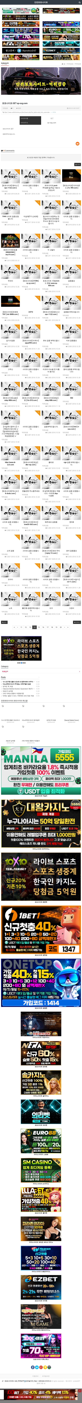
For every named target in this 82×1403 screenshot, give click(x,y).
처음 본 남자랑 (7, 691)
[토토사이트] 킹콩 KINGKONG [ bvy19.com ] (10, 252)
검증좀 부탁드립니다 (71, 312)
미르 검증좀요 (71, 341)
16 (43, 627)
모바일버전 (46, 1376)
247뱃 (31, 312)
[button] (77, 164)
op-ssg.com (51, 123)
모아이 (10, 579)
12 (26, 627)
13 (30, 627)
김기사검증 (10, 341)
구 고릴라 (51, 250)
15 (39, 627)
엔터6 (71, 522)
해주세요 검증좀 (51, 522)
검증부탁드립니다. (51, 427)
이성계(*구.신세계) (31, 216)
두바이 (10, 281)
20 (61, 627)
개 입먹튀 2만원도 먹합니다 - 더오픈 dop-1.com (51, 493)
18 (52, 627)
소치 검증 (10, 551)
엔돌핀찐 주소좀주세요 (31, 491)
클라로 (51, 462)
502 (71, 398)
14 (34, 627)
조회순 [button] (77, 622)
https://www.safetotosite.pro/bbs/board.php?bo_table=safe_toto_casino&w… (29, 112)
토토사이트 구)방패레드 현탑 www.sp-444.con (51, 283)
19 (56, 627)
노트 (10, 608)
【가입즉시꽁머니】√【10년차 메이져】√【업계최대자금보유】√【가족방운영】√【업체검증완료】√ (10, 431)
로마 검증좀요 (71, 551)
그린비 (71, 608)
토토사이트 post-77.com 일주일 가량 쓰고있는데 (51, 187)
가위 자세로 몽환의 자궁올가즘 (12, 693)
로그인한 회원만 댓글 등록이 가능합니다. (41, 157)
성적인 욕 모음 (7, 686)
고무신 (10, 369)
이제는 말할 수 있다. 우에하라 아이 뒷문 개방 (17, 696)
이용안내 (35, 1376)
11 (21, 627)
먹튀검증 (5, 671)
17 (47, 627)
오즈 (51, 608)
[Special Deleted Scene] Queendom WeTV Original (19, 689)
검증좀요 (71, 281)
